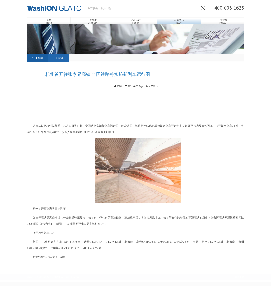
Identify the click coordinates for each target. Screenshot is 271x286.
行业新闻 (37, 54)
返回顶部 (239, 276)
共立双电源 (152, 86)
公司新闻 (58, 54)
